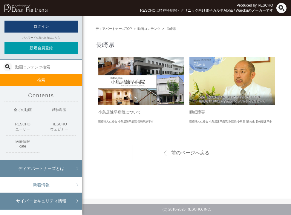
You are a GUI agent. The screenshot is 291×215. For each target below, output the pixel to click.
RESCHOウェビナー (59, 126)
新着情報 (41, 184)
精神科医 (59, 110)
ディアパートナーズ (26, 8)
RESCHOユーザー (22, 126)
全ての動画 (23, 110)
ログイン (41, 26)
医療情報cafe (23, 144)
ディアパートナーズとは (41, 168)
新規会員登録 (41, 48)
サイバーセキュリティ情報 (41, 201)
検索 (41, 80)
